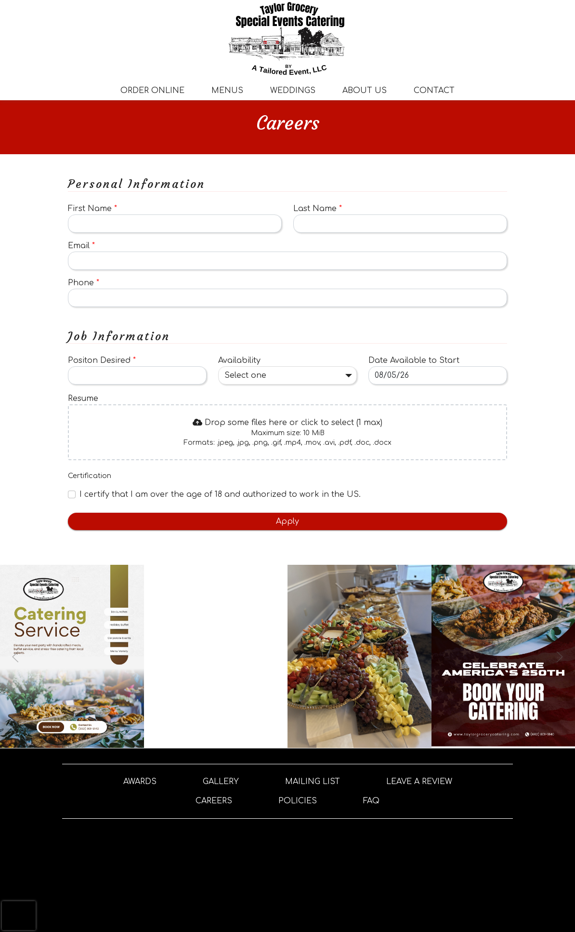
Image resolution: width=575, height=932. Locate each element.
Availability (239, 360)
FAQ (371, 801)
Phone (83, 283)
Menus (227, 90)
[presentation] (287, 432)
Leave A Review (419, 781)
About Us (364, 90)
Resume (83, 398)
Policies (297, 801)
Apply (287, 521)
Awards (140, 781)
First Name (92, 208)
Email (81, 245)
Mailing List (312, 781)
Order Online (152, 90)
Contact (434, 90)
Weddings (292, 90)
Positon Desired (102, 360)
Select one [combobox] (245, 375)
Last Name (317, 208)
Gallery (221, 781)
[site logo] (287, 38)
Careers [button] (214, 801)
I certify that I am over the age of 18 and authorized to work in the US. (220, 494)
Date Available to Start (413, 360)
